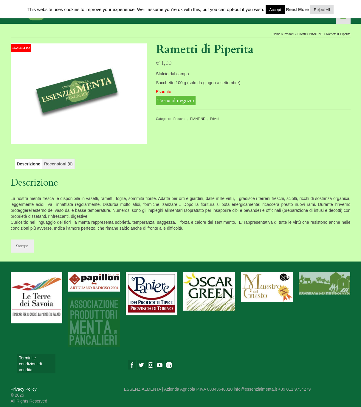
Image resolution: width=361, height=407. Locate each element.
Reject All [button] (322, 9)
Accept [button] (275, 9)
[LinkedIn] (169, 365)
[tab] (29, 164)
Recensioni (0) (58, 164)
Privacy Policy (24, 389)
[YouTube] (160, 365)
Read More (297, 9)
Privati (214, 118)
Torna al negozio (175, 100)
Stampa (22, 246)
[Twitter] (141, 365)
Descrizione (29, 164)
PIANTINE (197, 118)
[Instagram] (150, 365)
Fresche (179, 118)
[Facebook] (132, 365)
